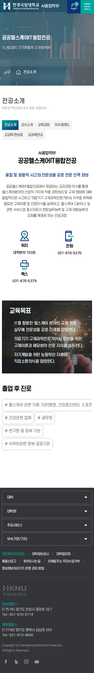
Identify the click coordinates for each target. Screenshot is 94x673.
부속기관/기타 (17, 539)
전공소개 (29, 72)
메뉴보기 (87, 6)
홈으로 (18, 72)
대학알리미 (63, 554)
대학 (10, 497)
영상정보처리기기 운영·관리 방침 (23, 568)
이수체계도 (62, 125)
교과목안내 (35, 135)
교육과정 (44, 125)
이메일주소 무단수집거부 (64, 561)
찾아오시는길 (31, 561)
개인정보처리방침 (13, 554)
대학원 (11, 511)
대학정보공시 (40, 554)
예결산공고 (9, 561)
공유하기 (7, 72)
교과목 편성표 (13, 135)
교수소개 (27, 125)
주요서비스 (14, 525)
